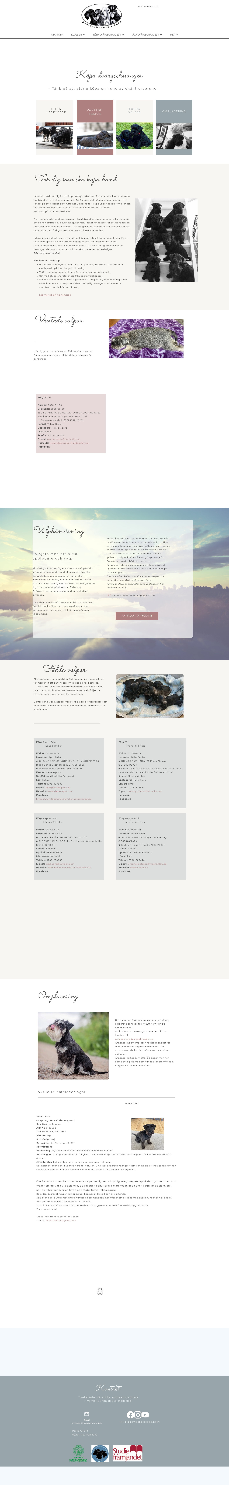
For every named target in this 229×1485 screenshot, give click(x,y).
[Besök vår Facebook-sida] (130, 1415)
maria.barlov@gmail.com (61, 1221)
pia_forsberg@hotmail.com (63, 439)
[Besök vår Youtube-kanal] (145, 1415)
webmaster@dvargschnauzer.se (134, 1039)
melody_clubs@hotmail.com (145, 791)
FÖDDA (134, 109)
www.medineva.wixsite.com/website (69, 868)
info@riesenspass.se (58, 788)
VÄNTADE (94, 110)
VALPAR (95, 113)
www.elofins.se (139, 868)
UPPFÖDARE (56, 112)
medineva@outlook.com (60, 864)
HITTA (56, 109)
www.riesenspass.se (60, 791)
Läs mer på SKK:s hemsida (55, 295)
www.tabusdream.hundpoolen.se (69, 443)
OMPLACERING (174, 111)
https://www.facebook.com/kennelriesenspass (64, 799)
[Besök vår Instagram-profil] (138, 1415)
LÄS (109, 595)
